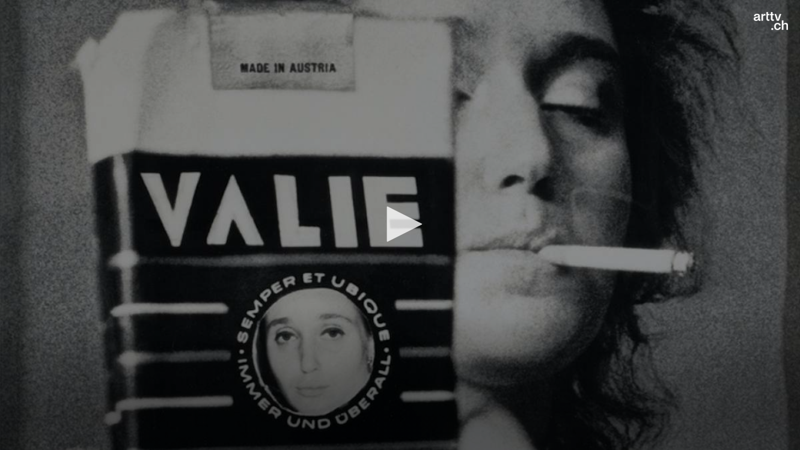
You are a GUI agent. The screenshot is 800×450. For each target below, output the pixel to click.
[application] (400, 225)
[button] (400, 224)
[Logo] (771, 21)
